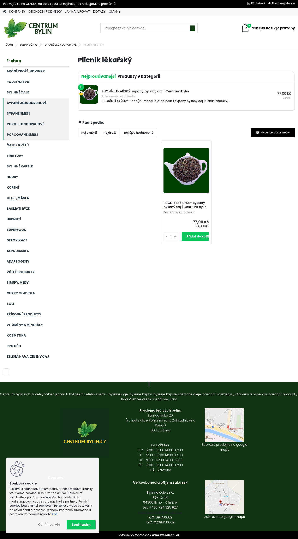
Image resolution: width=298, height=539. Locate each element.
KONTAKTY (17, 11)
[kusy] (170, 236)
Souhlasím (81, 524)
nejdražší (110, 133)
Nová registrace (283, 3)
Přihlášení (258, 3)
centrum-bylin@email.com (160, 512)
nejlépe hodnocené (138, 133)
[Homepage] (4, 12)
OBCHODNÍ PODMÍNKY (45, 11)
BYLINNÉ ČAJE (28, 45)
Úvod (9, 45)
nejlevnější (89, 133)
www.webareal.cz (166, 535)
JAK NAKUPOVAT (77, 11)
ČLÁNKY (114, 11)
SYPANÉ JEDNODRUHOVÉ (60, 45)
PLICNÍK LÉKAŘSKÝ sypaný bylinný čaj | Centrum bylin (185, 205)
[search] (192, 29)
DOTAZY (99, 11)
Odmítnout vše (49, 525)
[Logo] (31, 28)
